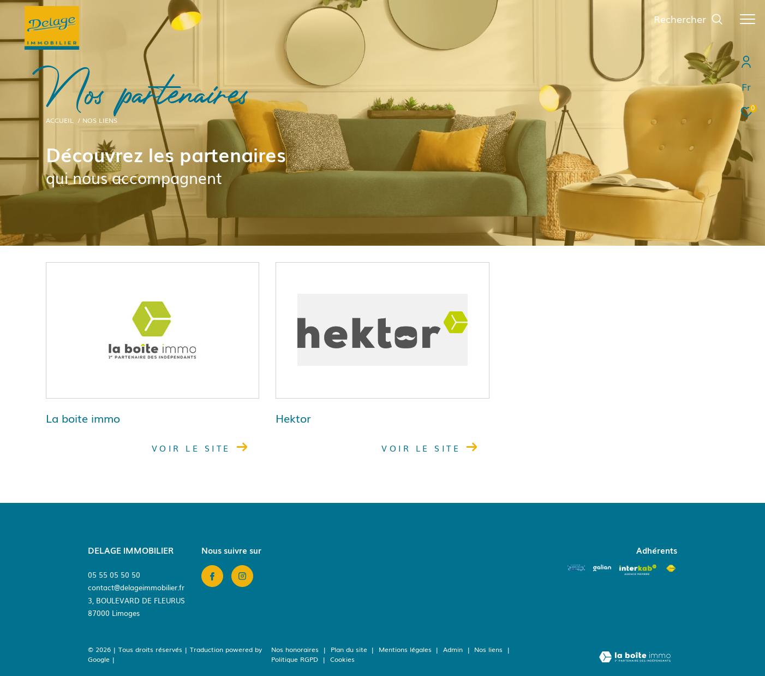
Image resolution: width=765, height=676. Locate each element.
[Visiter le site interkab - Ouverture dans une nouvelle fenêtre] (637, 570)
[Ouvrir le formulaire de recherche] (688, 19)
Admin (454, 649)
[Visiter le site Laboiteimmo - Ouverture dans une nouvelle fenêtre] (635, 657)
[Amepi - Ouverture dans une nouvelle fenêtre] (576, 568)
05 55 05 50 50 (114, 575)
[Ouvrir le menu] (747, 19)
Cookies (342, 659)
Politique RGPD (294, 659)
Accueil (60, 120)
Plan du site (350, 649)
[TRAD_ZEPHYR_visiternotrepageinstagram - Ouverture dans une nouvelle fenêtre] (242, 576)
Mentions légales (406, 649)
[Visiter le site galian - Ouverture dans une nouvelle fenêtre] (602, 568)
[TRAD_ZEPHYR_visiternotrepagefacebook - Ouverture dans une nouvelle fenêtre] (212, 576)
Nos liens (489, 649)
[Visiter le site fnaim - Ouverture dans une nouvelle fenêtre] (671, 568)
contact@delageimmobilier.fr (136, 587)
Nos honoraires (295, 649)
